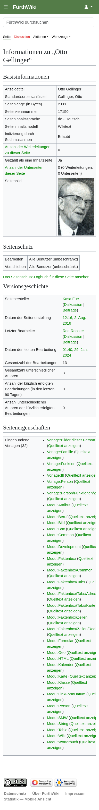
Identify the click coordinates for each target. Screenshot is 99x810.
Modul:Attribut (58, 505)
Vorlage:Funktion (61, 464)
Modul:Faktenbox (61, 558)
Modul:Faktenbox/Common (70, 570)
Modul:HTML (58, 658)
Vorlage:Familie (60, 452)
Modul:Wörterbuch (62, 742)
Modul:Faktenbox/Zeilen (67, 617)
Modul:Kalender (60, 665)
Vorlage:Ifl (55, 475)
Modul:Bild (56, 523)
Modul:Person (58, 706)
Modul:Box (56, 529)
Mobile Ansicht (37, 799)
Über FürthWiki (45, 793)
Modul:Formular (60, 641)
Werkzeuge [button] (60, 37)
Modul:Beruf (57, 517)
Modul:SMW (57, 718)
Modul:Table (57, 730)
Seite (7, 37)
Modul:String (57, 724)
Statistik (11, 799)
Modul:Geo (56, 653)
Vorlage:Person (60, 481)
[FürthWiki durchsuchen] (48, 22)
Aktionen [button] (39, 37)
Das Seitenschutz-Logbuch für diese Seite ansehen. (46, 277)
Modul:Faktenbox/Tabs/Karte (71, 605)
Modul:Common (60, 535)
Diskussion (22, 37)
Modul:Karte (57, 676)
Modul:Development (64, 547)
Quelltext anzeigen (64, 446)
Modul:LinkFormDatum (66, 694)
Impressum (75, 793)
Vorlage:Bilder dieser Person (71, 440)
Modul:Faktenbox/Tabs (66, 582)
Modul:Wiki (56, 736)
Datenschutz (15, 793)
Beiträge (70, 310)
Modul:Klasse (58, 682)
